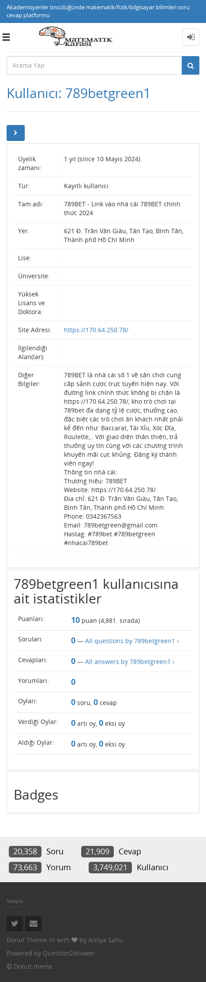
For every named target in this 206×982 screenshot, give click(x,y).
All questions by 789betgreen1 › (132, 641)
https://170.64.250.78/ (96, 330)
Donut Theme (27, 940)
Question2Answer (69, 953)
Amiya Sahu (105, 940)
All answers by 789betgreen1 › (129, 661)
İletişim (15, 901)
